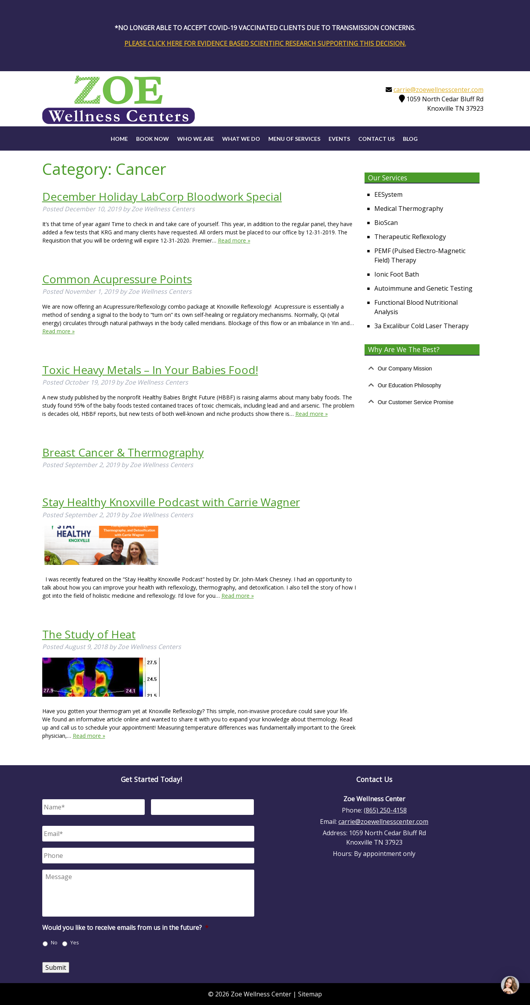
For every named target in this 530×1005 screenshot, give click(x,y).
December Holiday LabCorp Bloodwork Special (162, 196)
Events (339, 138)
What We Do (241, 138)
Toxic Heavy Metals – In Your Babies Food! (150, 369)
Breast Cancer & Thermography (123, 452)
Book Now (152, 138)
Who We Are (195, 138)
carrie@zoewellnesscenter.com (438, 89)
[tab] (422, 369)
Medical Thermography (408, 208)
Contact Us (376, 138)
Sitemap (310, 994)
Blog (410, 138)
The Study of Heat (89, 634)
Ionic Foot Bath (396, 274)
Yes (74, 942)
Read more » (234, 240)
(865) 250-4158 (385, 810)
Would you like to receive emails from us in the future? (125, 928)
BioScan (386, 222)
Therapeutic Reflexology (410, 236)
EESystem (388, 194)
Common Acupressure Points (117, 278)
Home (119, 138)
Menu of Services (294, 138)
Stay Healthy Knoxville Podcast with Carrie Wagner (171, 501)
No (54, 942)
